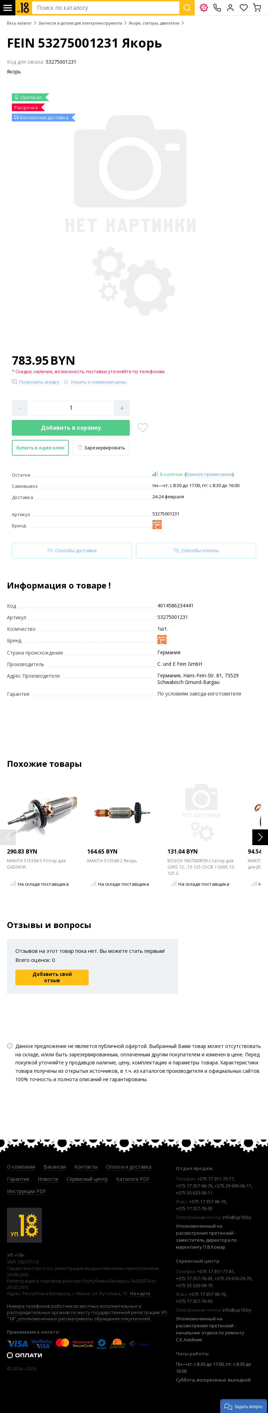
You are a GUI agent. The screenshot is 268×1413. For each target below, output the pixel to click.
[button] (260, 837)
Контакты (86, 1166)
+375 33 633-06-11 (194, 1193)
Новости (48, 1179)
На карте (140, 1293)
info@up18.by (237, 1217)
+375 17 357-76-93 (194, 1208)
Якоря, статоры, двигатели (154, 23)
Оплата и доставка (128, 1166)
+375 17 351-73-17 (215, 1179)
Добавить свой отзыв (52, 977)
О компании (21, 1166)
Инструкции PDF (26, 1191)
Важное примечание (209, 474)
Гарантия (18, 1179)
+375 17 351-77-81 (215, 1271)
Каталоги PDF (133, 1179)
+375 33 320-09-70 (194, 1285)
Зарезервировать (101, 447)
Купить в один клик (40, 447)
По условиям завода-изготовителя (199, 693)
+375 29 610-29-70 (233, 1278)
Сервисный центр (87, 1179)
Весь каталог (19, 23)
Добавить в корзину (71, 427)
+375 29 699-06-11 (233, 1186)
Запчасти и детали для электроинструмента (80, 23)
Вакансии (55, 1166)
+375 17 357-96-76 (194, 1186)
